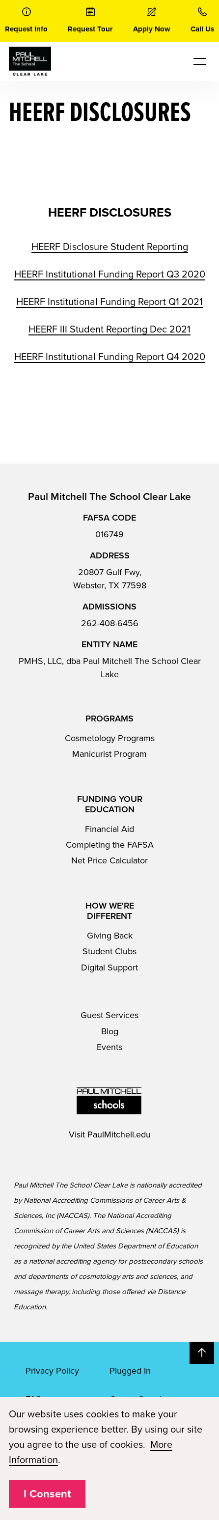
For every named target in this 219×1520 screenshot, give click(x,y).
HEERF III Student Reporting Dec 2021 (109, 329)
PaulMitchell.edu (119, 1134)
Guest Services (109, 1015)
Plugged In (130, 1370)
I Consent (47, 1494)
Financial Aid (109, 829)
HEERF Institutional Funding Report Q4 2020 (109, 357)
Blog (109, 1031)
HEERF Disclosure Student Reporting (109, 247)
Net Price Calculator (109, 860)
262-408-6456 (109, 623)
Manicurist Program (109, 753)
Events (109, 1047)
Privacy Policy (52, 1370)
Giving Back (110, 935)
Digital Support (109, 967)
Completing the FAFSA (110, 844)
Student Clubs (109, 951)
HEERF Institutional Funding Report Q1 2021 (109, 302)
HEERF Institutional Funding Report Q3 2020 (109, 274)
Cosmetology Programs (110, 738)
